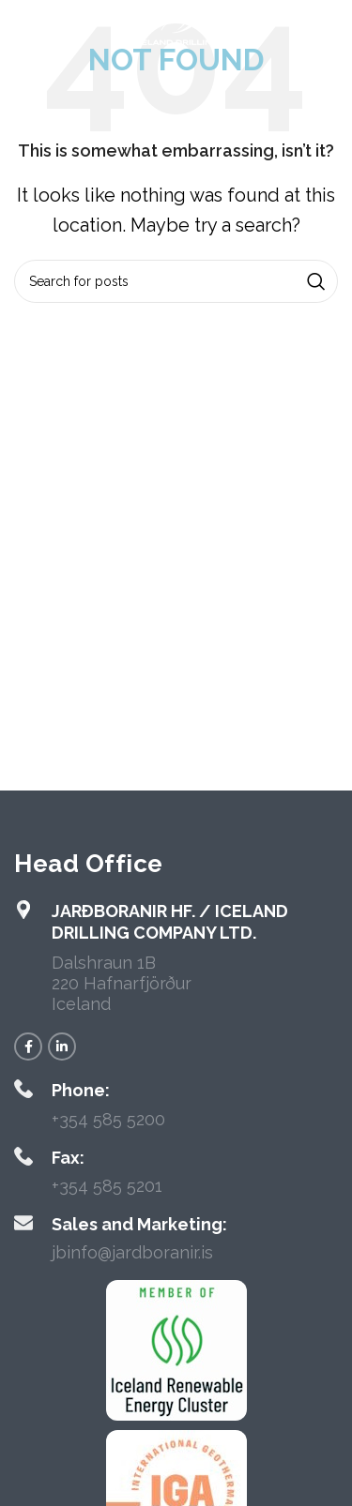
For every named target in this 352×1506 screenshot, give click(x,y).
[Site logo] (176, 27)
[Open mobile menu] (45, 28)
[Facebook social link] (28, 1046)
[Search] (176, 281)
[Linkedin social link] (62, 1046)
